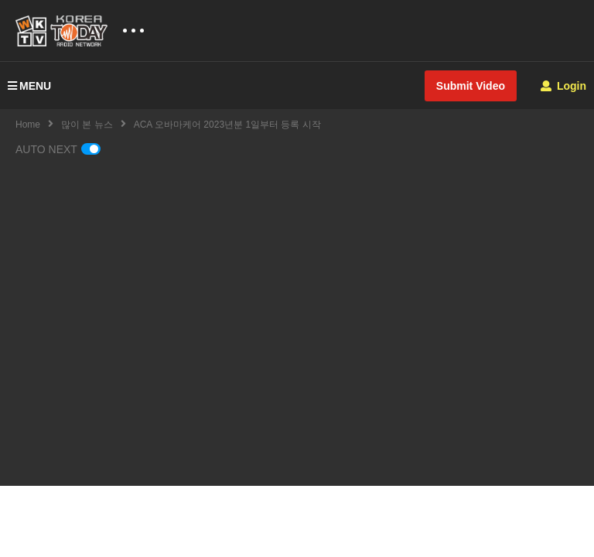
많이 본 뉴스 (87, 124)
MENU (29, 86)
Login (563, 86)
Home (27, 124)
